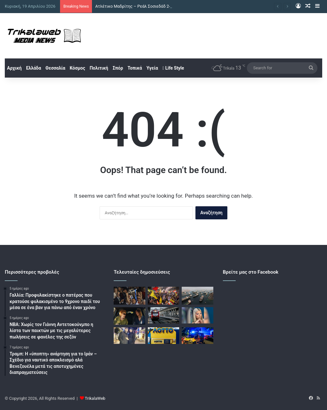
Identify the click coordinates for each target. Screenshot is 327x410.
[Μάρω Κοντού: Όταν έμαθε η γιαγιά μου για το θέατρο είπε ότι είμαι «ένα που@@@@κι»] (129, 316)
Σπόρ (118, 68)
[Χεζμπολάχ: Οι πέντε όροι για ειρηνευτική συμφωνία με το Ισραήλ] (163, 296)
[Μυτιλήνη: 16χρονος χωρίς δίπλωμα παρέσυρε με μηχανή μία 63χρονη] (197, 335)
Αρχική (14, 68)
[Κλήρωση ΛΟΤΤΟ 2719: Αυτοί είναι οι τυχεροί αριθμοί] (163, 335)
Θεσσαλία (55, 68)
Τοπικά (134, 68)
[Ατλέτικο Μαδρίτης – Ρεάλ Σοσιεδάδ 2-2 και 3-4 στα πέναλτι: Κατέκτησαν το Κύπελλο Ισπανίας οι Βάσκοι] (129, 296)
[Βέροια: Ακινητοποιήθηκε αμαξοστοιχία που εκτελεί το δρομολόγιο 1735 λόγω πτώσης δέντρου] (163, 315)
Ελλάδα (33, 68)
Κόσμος (77, 68)
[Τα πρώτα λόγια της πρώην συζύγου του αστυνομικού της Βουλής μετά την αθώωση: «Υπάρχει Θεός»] (129, 335)
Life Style (173, 68)
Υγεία (152, 68)
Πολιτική (99, 68)
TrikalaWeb (95, 398)
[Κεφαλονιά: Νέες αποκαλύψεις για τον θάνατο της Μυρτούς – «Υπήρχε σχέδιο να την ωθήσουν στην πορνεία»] (197, 315)
